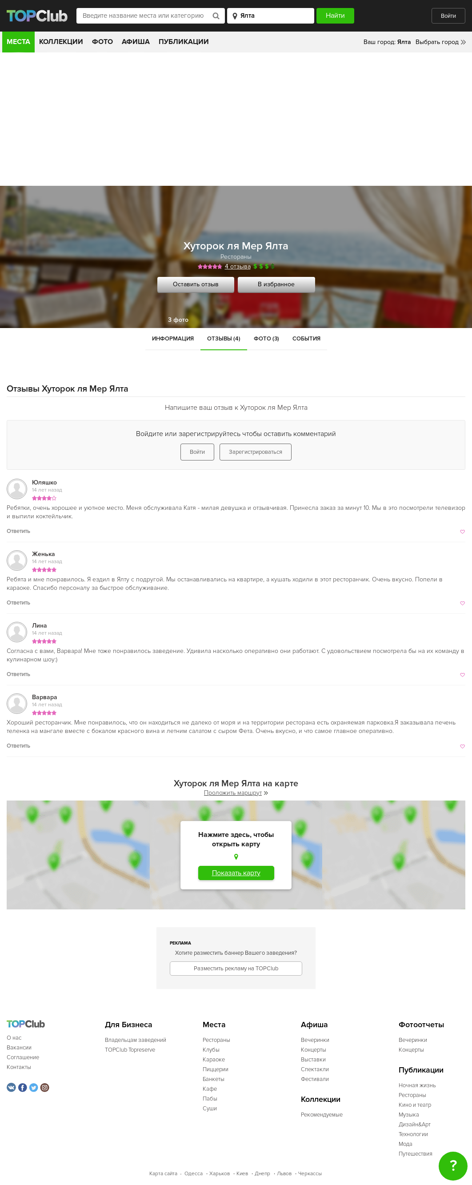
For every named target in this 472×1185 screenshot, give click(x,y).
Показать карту (236, 873)
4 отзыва (238, 266)
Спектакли (315, 1069)
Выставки (313, 1059)
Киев (242, 1173)
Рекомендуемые (322, 1114)
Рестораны (236, 256)
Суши (210, 1108)
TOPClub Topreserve (130, 1049)
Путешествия (415, 1153)
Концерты (313, 1049)
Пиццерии (215, 1069)
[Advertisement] (236, 119)
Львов (284, 1173)
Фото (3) (266, 338)
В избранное (276, 284)
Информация (173, 338)
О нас (14, 1037)
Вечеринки (315, 1040)
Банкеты (213, 1079)
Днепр (262, 1173)
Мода (405, 1144)
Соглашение (23, 1057)
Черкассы (310, 1173)
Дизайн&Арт (415, 1124)
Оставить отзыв (196, 284)
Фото (102, 41)
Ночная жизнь (417, 1085)
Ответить (18, 531)
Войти (448, 16)
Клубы (211, 1049)
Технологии (413, 1134)
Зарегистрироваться (255, 452)
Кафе (210, 1089)
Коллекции (61, 41)
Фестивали (315, 1079)
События (306, 338)
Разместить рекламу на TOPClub (236, 968)
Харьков (219, 1173)
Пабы (210, 1098)
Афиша (136, 41)
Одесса (193, 1173)
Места (18, 41)
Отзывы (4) (223, 338)
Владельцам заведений (135, 1040)
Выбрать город (437, 42)
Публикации (184, 41)
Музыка (409, 1114)
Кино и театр (415, 1105)
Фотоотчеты (421, 1024)
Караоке (214, 1059)
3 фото (178, 320)
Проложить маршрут (236, 793)
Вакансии (19, 1047)
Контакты (19, 1067)
